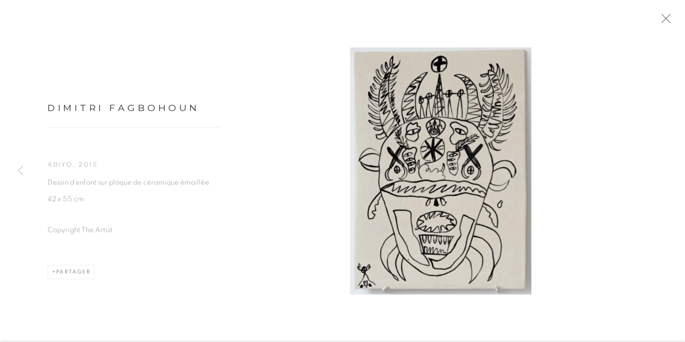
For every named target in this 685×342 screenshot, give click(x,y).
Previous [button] (20, 171)
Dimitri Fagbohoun (124, 109)
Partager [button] (73, 273)
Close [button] (664, 21)
